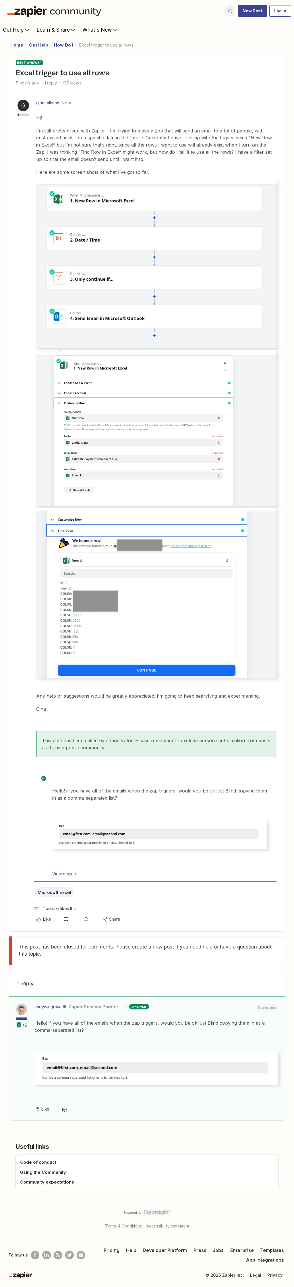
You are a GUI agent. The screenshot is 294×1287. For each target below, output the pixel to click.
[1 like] (55, 908)
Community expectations (47, 1182)
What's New (100, 29)
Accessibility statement (167, 1225)
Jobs (218, 1250)
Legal (255, 1275)
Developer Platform (165, 1250)
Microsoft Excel (54, 892)
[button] (252, 11)
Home (16, 45)
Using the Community (43, 1172)
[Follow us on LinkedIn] (46, 1255)
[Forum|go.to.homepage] (55, 11)
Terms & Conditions (123, 1225)
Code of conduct (38, 1162)
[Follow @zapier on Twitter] (69, 1255)
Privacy (275, 1275)
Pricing (111, 1250)
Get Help (17, 29)
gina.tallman (47, 102)
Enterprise (242, 1250)
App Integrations (265, 1260)
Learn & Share (56, 29)
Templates (272, 1250)
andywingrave (48, 1006)
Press (200, 1250)
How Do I (63, 45)
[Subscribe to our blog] (58, 1255)
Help (131, 1250)
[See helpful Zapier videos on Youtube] (81, 1255)
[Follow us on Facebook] (35, 1255)
